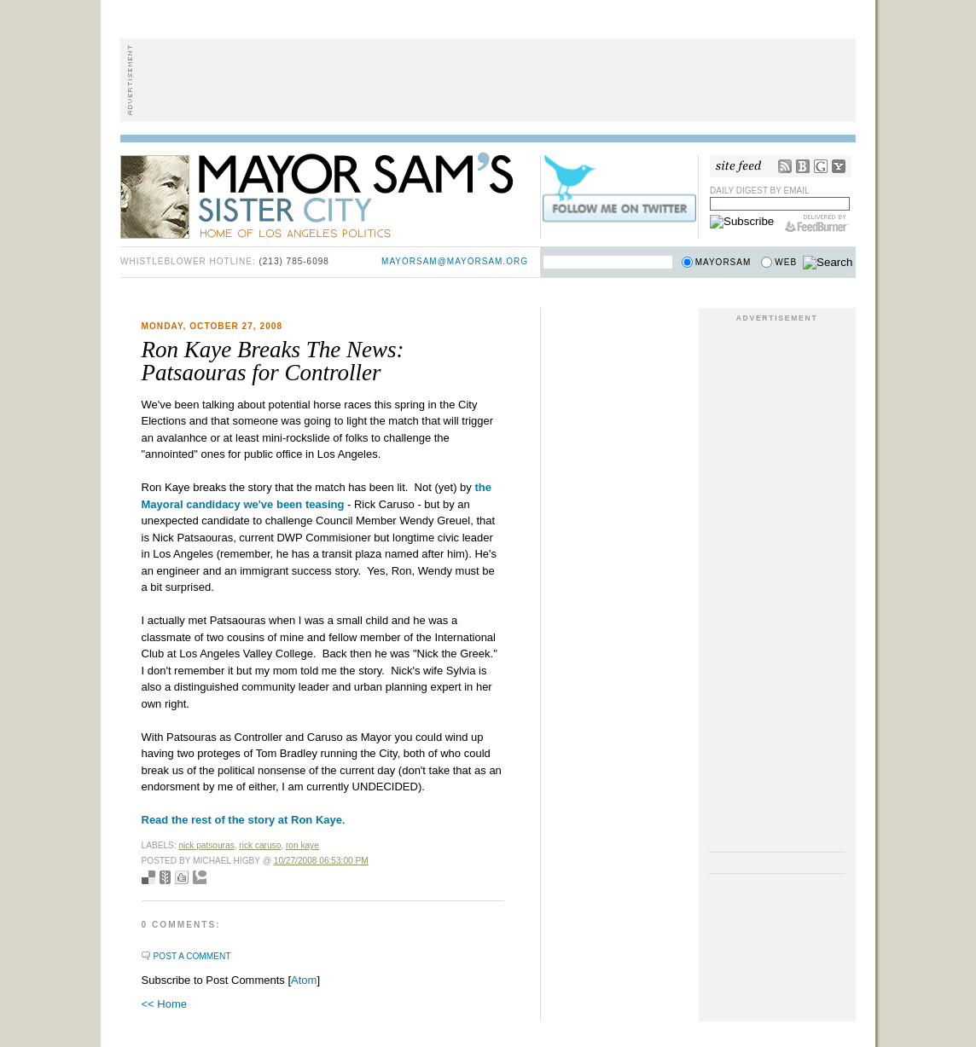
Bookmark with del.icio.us (148, 877)
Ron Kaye (302, 845)
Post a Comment (192, 956)
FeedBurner (817, 223)
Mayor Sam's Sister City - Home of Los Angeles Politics (329, 194)
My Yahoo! (838, 166)
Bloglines (803, 166)
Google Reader (821, 166)
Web (786, 262)
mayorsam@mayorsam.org (454, 261)
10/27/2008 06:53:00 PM (321, 860)
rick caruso (260, 845)
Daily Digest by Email (760, 190)
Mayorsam (723, 262)
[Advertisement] (488, 80)
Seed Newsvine (165, 877)
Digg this (182, 877)
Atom (304, 980)
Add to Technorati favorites (199, 877)
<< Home (164, 1004)
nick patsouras (206, 845)
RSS (785, 166)
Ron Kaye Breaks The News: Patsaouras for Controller (273, 361)
